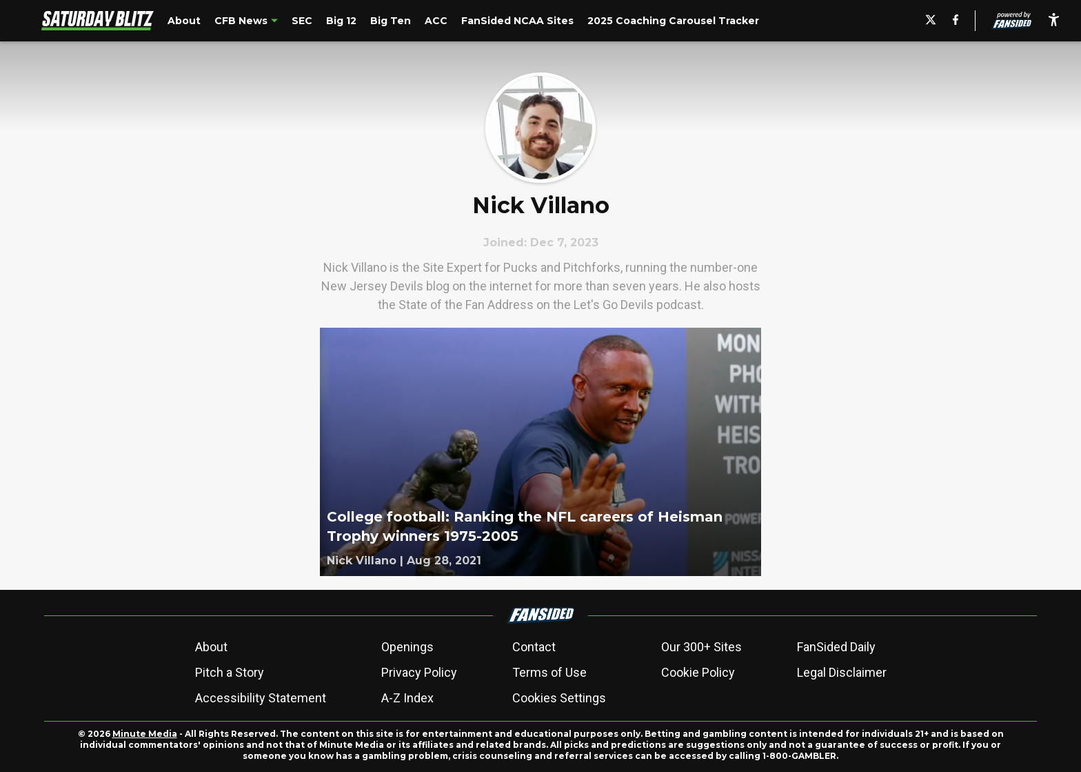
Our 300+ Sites (701, 647)
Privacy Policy (419, 672)
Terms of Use (549, 672)
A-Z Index (407, 698)
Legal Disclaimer (842, 672)
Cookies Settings (559, 698)
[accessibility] (1053, 20)
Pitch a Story (229, 672)
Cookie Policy (698, 672)
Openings (407, 647)
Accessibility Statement (260, 698)
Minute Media (144, 734)
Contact (534, 647)
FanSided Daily (836, 647)
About (211, 647)
